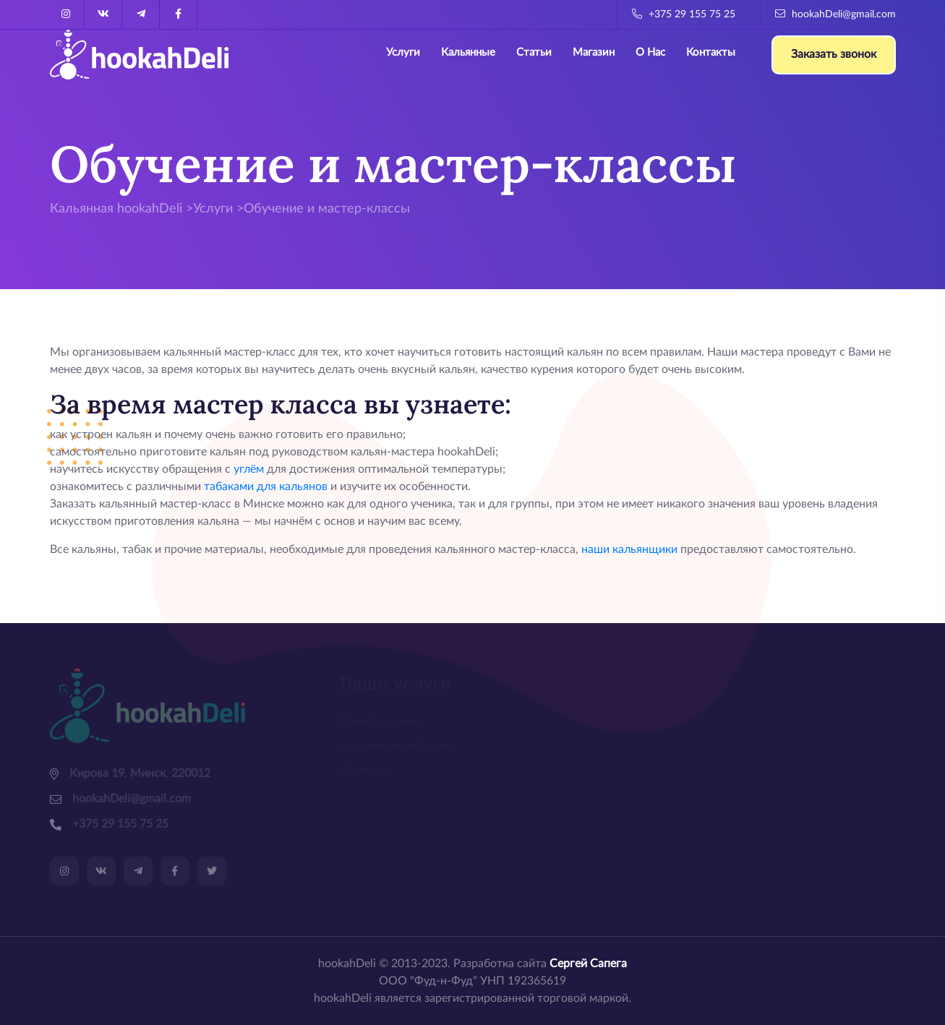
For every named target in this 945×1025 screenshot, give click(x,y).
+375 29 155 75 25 (683, 14)
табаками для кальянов (266, 486)
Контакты (710, 52)
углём (249, 469)
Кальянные (468, 52)
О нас (650, 52)
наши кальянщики (629, 549)
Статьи (534, 52)
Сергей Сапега (588, 963)
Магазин (594, 52)
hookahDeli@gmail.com (835, 14)
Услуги (403, 52)
